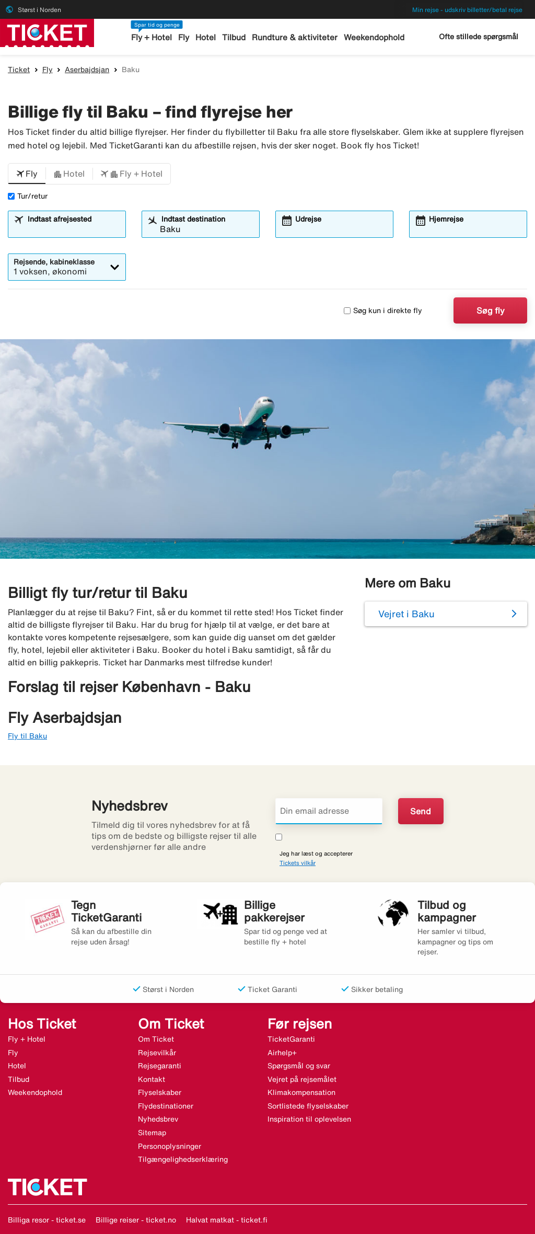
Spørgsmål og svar (299, 1065)
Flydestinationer (165, 1106)
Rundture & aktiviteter (294, 37)
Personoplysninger (169, 1146)
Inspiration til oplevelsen (309, 1119)
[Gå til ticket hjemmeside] (47, 32)
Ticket (19, 69)
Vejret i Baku (406, 613)
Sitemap (152, 1132)
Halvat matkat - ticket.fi (227, 1220)
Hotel (207, 37)
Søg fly (490, 310)
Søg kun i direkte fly (383, 310)
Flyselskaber (159, 1092)
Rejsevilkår (157, 1052)
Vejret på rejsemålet (302, 1079)
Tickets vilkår (298, 863)
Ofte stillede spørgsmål (478, 36)
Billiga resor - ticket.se (47, 1220)
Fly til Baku (27, 736)
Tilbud (235, 37)
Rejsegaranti (159, 1065)
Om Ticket (156, 1039)
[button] (26, 174)
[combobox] (73, 229)
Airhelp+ (282, 1052)
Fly (185, 37)
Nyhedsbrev (158, 1119)
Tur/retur (28, 196)
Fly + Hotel (153, 37)
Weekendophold (372, 37)
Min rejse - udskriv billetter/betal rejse (467, 9)
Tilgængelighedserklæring (183, 1159)
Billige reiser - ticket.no (136, 1220)
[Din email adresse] (328, 811)
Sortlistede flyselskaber (308, 1106)
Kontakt (151, 1079)
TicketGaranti (291, 1039)
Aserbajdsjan (87, 69)
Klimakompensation (301, 1092)
